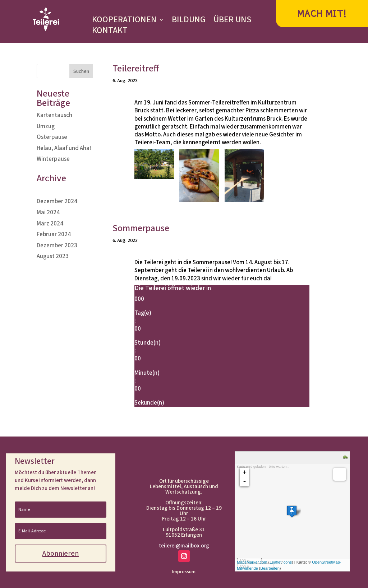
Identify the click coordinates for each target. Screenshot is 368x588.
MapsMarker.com (252, 562)
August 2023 (53, 256)
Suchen (81, 71)
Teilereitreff (135, 68)
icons (287, 562)
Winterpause (53, 159)
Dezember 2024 (57, 201)
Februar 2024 (54, 234)
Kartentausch (54, 115)
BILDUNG (189, 21)
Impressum (184, 572)
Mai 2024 (48, 212)
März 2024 (50, 223)
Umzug (46, 126)
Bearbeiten (270, 568)
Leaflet (275, 562)
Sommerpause (140, 228)
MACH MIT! (322, 13)
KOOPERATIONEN (124, 21)
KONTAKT (110, 32)
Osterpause (52, 137)
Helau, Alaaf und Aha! (64, 148)
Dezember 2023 (57, 245)
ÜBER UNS (232, 21)
